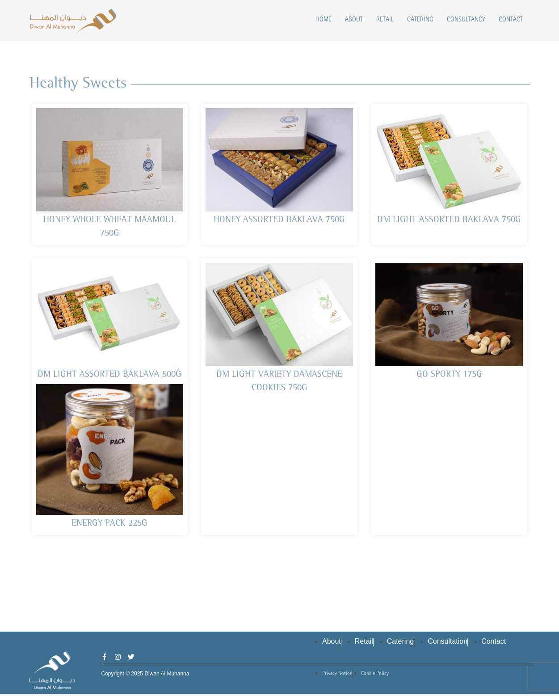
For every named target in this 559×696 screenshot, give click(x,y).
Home (323, 20)
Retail (385, 20)
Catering (420, 20)
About (354, 20)
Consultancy (466, 20)
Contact (511, 20)
